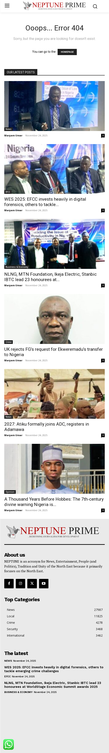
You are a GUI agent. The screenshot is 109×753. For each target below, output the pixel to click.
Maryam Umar (13, 135)
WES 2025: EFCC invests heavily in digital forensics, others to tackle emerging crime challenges (53, 669)
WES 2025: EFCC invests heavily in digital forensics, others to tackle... (45, 202)
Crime (9, 341)
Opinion (10, 491)
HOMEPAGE (67, 52)
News (9, 129)
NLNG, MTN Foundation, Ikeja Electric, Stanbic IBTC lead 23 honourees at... (50, 277)
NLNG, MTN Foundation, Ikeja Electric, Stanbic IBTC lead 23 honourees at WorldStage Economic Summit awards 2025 (52, 685)
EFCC (8, 191)
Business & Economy (17, 266)
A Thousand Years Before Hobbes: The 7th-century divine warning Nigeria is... (54, 502)
